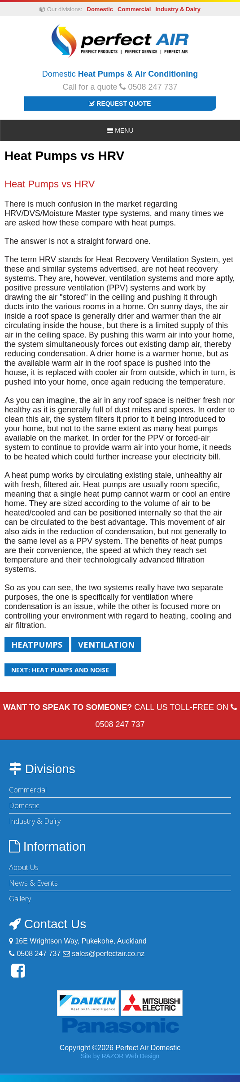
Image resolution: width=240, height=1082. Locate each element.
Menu (120, 130)
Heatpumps (36, 644)
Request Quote (120, 103)
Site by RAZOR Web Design (120, 1056)
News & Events (33, 883)
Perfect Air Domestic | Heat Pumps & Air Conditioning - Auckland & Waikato (120, 41)
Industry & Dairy (177, 9)
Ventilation (106, 644)
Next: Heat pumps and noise (60, 670)
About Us (24, 867)
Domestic (100, 9)
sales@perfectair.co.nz (108, 953)
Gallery (20, 899)
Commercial (134, 9)
